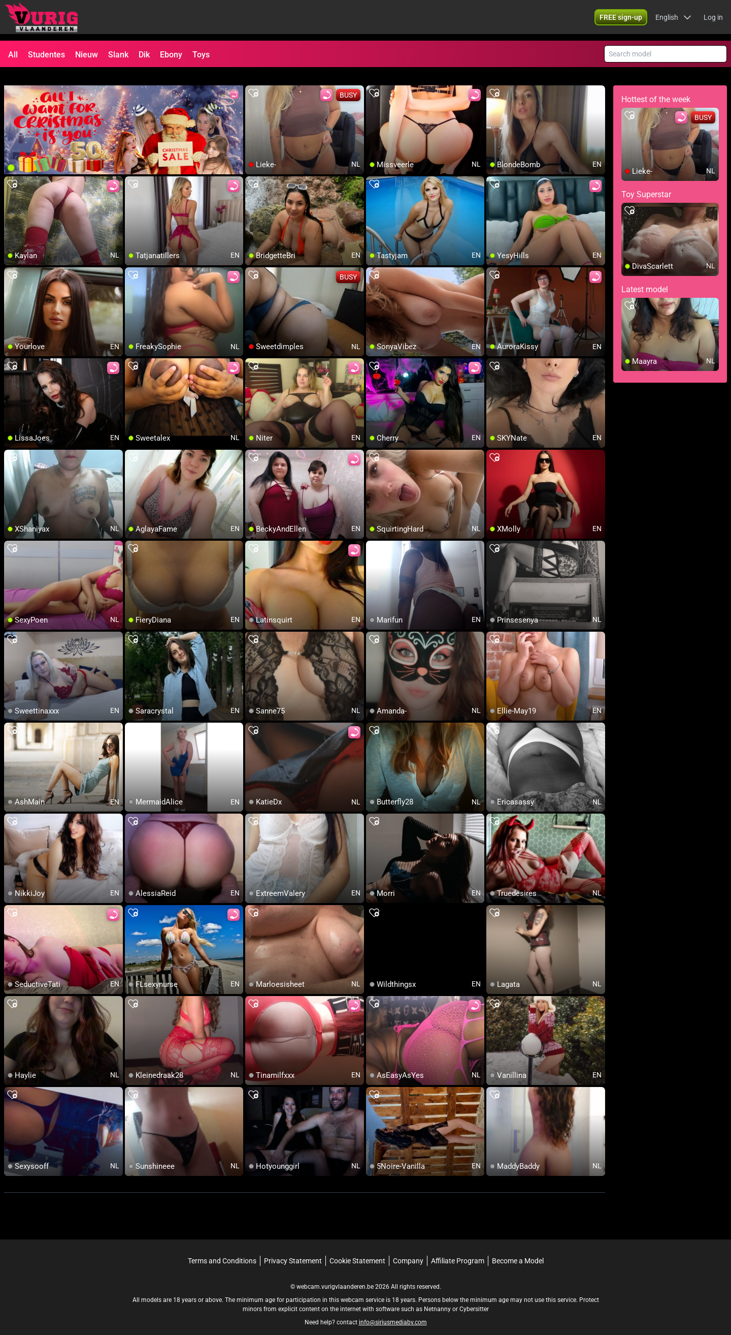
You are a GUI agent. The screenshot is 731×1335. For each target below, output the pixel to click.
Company (408, 1249)
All (13, 54)
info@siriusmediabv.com (393, 1310)
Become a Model (518, 1249)
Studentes (46, 54)
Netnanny (438, 1296)
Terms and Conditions (222, 1249)
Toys (201, 54)
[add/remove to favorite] (253, 81)
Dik (144, 54)
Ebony (171, 54)
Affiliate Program (457, 1249)
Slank (118, 54)
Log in (713, 20)
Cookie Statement (357, 1249)
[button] (673, 20)
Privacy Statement (293, 1249)
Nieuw (86, 54)
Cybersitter (474, 1296)
